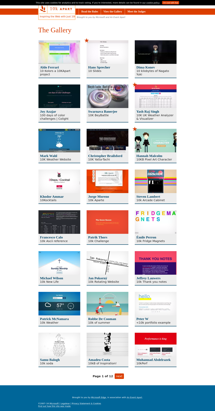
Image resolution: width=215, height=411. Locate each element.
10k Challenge (98, 241)
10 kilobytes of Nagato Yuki (152, 72)
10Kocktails (48, 200)
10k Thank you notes (151, 281)
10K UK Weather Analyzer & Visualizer (155, 117)
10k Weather (49, 322)
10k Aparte (96, 200)
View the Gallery (113, 11)
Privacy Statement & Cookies (86, 403)
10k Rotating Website (103, 281)
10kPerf (141, 363)
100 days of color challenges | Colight (54, 117)
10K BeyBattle (98, 115)
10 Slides (94, 71)
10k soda (46, 363)
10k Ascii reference (54, 241)
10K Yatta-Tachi (99, 159)
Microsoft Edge (98, 397)
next (120, 376)
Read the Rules (89, 11)
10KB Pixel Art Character (154, 159)
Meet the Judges (137, 11)
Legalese (65, 403)
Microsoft (54, 403)
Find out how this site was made (54, 406)
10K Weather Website (55, 159)
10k (61, 8)
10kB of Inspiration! (102, 363)
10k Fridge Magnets (150, 241)
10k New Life (49, 281)
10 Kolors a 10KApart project (55, 72)
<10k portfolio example (153, 322)
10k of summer (99, 322)
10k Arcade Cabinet (150, 200)
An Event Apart (134, 397)
